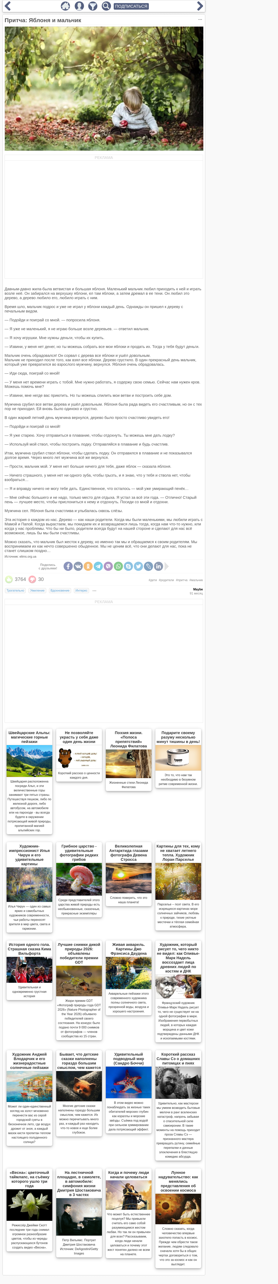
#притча (181, 580)
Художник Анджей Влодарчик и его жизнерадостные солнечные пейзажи (29, 1061)
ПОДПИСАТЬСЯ (131, 6)
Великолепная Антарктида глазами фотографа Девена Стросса (128, 853)
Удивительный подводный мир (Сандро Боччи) (128, 1058)
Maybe (198, 589)
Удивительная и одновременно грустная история (29, 992)
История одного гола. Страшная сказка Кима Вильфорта (29, 949)
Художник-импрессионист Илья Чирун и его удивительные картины (29, 855)
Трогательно (15, 590)
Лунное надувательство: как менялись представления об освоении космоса (178, 1181)
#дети (153, 580)
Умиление (37, 590)
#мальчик (196, 580)
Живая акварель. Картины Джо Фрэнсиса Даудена (129, 949)
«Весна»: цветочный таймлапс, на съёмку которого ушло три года (29, 1179)
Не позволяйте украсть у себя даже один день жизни (79, 737)
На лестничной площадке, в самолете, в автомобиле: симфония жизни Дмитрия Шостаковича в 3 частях (79, 1183)
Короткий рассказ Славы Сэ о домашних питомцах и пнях (178, 1058)
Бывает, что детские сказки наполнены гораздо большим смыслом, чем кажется (79, 1061)
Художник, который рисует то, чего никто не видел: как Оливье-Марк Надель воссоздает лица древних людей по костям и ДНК (178, 957)
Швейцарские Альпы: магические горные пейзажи (29, 737)
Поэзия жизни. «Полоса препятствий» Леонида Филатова (128, 739)
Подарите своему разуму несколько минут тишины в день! (178, 737)
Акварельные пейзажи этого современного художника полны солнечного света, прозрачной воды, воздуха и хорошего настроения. (128, 1002)
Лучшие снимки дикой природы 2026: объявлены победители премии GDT (79, 953)
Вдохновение (60, 590)
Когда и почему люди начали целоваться (128, 1174)
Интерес (81, 590)
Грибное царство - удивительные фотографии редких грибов (79, 853)
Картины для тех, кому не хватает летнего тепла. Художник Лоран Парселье (178, 853)
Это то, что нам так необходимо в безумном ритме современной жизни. (178, 779)
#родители (166, 580)
